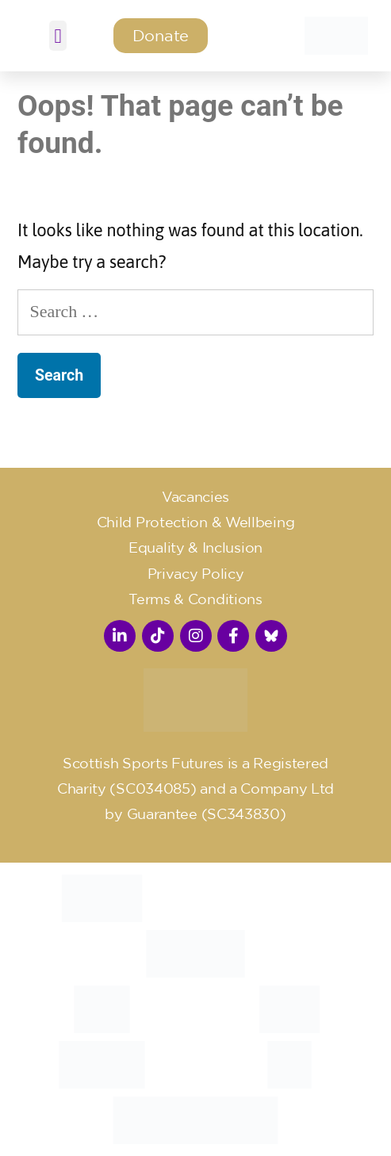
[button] (57, 36)
